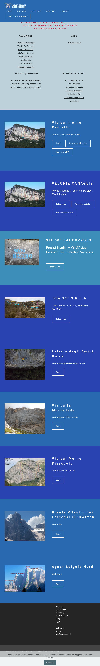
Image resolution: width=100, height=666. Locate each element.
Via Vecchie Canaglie (26, 43)
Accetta (50, 662)
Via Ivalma (74, 101)
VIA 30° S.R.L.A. (74, 43)
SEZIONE (50, 11)
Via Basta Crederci (26, 53)
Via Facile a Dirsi (74, 94)
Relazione (61, 204)
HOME (9, 11)
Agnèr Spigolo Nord (19, 87)
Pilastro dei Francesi (19, 84)
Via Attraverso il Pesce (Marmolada (25, 80)
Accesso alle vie (78, 143)
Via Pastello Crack (25, 50)
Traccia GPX (62, 152)
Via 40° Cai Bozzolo (74, 91)
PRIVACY (65, 11)
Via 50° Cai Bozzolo (25, 46)
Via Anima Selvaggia (74, 87)
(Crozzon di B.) (34, 84)
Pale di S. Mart (34, 87)
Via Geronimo (74, 84)
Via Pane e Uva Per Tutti (74, 97)
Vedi (58, 143)
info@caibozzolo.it (63, 643)
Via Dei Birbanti (26, 63)
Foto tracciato (63, 213)
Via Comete (26, 60)
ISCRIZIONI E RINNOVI (18, 16)
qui (52, 657)
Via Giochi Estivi (25, 56)
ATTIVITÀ (35, 11)
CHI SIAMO (21, 11)
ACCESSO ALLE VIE (74, 80)
